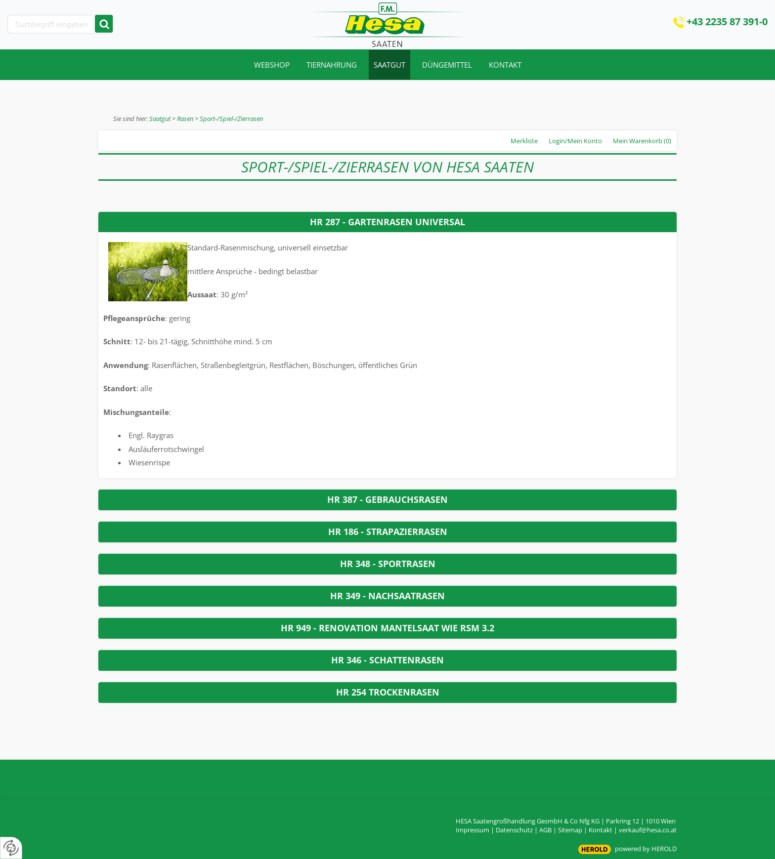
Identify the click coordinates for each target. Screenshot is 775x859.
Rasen (185, 118)
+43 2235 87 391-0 (727, 21)
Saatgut (160, 118)
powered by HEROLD (646, 848)
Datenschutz (514, 829)
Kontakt (600, 829)
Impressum (472, 829)
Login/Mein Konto (575, 140)
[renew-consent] (11, 848)
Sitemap (570, 829)
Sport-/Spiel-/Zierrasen (231, 118)
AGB (545, 829)
